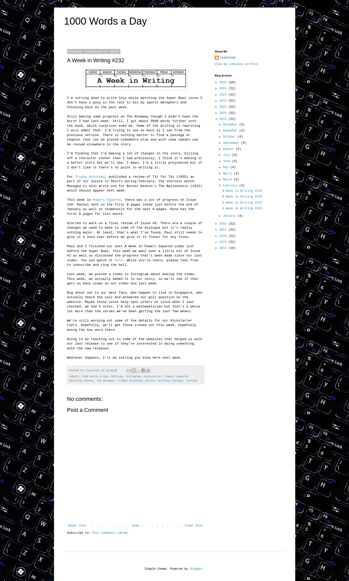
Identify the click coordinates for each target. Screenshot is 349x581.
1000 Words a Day (105, 21)
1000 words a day (95, 376)
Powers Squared (107, 200)
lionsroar (228, 57)
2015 (223, 242)
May (226, 167)
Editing (117, 376)
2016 (223, 236)
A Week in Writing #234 (242, 197)
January (230, 216)
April (228, 173)
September (232, 143)
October (230, 137)
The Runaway (106, 380)
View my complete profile (236, 64)
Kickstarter (153, 376)
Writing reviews (171, 380)
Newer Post (77, 526)
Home (135, 526)
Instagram (133, 376)
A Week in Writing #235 (242, 191)
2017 (223, 230)
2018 (223, 224)
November (231, 131)
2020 (223, 113)
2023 (223, 95)
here (119, 260)
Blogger (196, 569)
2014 (223, 248)
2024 (223, 88)
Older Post (194, 526)
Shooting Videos (81, 380)
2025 (223, 82)
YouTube (191, 380)
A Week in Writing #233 (242, 203)
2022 (223, 101)
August (229, 149)
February (231, 185)
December (231, 124)
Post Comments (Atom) (110, 533)
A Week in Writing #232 (242, 208)
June (227, 161)
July (227, 155)
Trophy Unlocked (90, 177)
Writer (150, 380)
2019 (223, 119)
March (228, 179)
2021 (223, 107)
